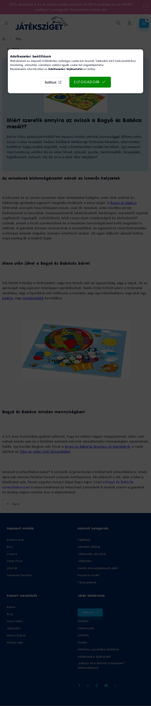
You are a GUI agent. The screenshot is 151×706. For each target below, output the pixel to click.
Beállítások (50, 82)
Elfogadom (87, 82)
